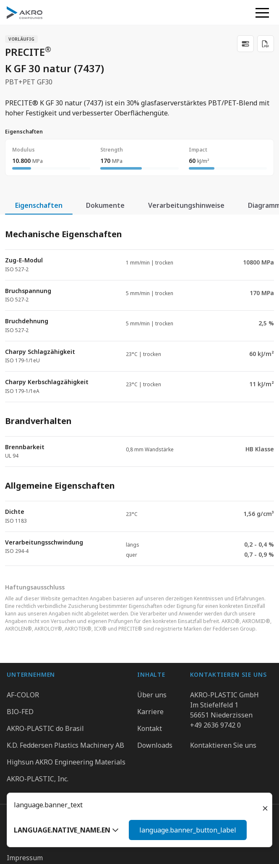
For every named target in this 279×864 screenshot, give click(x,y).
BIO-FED (20, 711)
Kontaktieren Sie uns (223, 745)
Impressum (25, 857)
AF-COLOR (23, 694)
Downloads (154, 745)
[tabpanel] (139, 390)
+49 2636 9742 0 (215, 725)
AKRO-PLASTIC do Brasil (45, 728)
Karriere (150, 711)
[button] (262, 13)
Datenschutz (27, 843)
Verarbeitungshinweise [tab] (186, 205)
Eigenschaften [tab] (39, 205)
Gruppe (19, 830)
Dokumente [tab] (105, 205)
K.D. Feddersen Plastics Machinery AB (65, 745)
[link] (245, 43)
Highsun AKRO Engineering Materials (66, 762)
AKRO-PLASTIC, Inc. (37, 778)
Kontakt (149, 728)
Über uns (152, 694)
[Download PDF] (265, 43)
